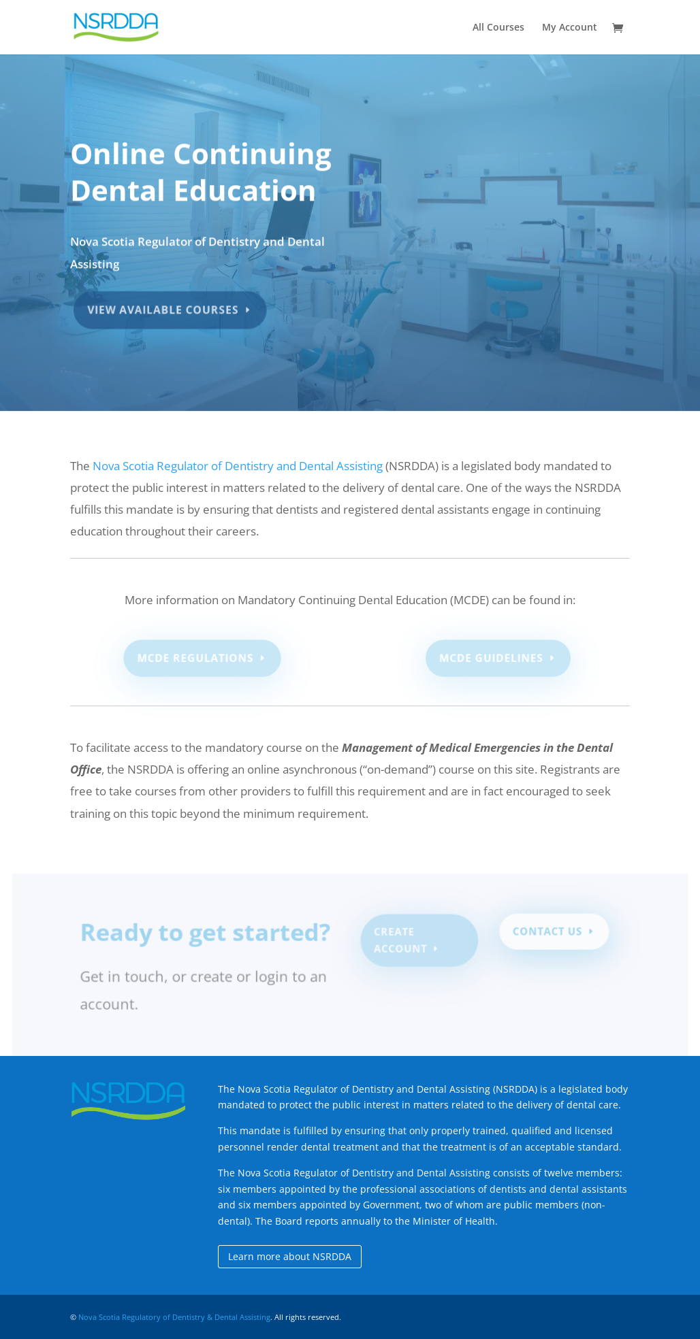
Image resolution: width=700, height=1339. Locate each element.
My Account (569, 27)
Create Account (400, 942)
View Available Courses (164, 306)
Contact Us (544, 933)
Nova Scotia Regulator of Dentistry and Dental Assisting (238, 466)
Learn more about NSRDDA (289, 1256)
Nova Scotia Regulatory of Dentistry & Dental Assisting (174, 1317)
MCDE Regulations (195, 658)
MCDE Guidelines (491, 658)
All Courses (498, 27)
